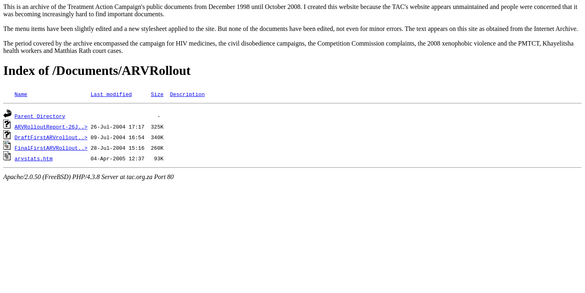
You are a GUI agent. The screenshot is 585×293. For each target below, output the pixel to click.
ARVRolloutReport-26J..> (51, 126)
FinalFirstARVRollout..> (51, 147)
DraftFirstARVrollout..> (51, 137)
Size (157, 94)
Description (187, 94)
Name (21, 94)
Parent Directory (40, 116)
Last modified (111, 94)
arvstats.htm (34, 158)
